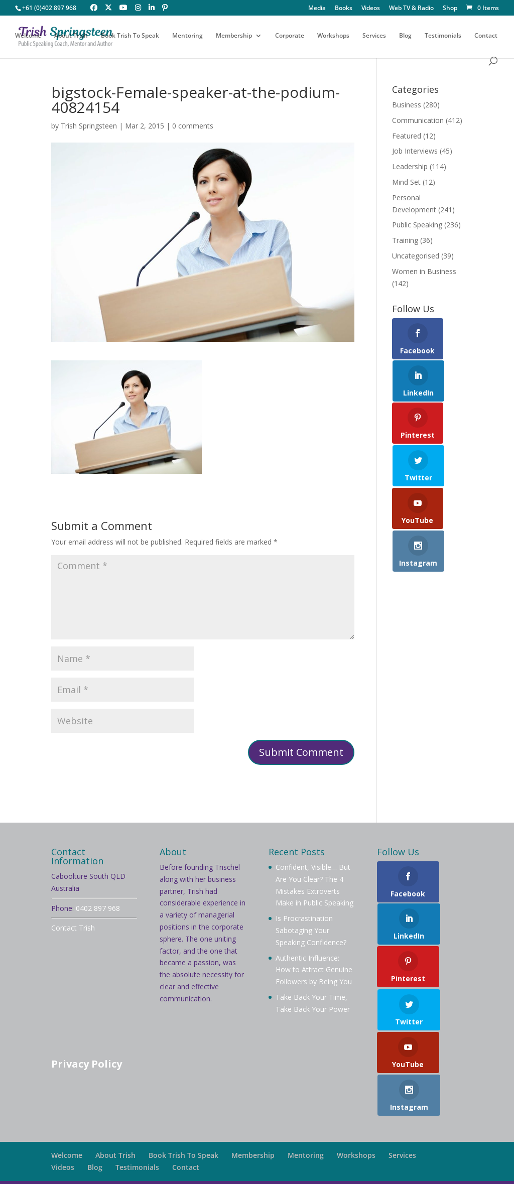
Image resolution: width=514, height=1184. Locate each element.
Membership (234, 36)
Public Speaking (417, 224)
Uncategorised (415, 255)
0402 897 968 (98, 908)
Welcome (28, 36)
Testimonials (443, 36)
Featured (406, 136)
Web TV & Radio (411, 8)
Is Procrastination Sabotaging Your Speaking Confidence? (311, 930)
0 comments (192, 125)
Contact (485, 36)
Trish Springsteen (89, 125)
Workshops (333, 36)
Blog (405, 36)
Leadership (410, 166)
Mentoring (187, 36)
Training (405, 240)
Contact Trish (73, 928)
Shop (450, 8)
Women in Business (424, 271)
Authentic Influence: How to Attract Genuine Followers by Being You (314, 970)
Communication (418, 120)
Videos (370, 8)
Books (343, 8)
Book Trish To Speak (130, 36)
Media (317, 8)
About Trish (71, 36)
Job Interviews (415, 151)
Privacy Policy (86, 1064)
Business (406, 104)
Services (374, 36)
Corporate (289, 36)
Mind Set (406, 182)
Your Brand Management (324, 1170)
